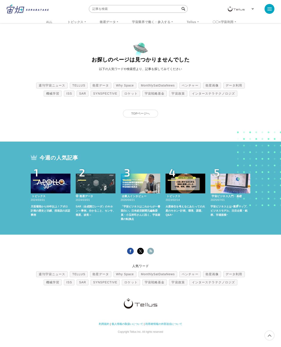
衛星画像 (212, 85)
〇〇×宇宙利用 (223, 22)
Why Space (125, 85)
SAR (82, 93)
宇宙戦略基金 (155, 93)
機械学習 (52, 93)
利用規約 (104, 323)
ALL (49, 22)
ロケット (130, 93)
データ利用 (234, 85)
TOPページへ (140, 113)
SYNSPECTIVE (105, 93)
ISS (69, 93)
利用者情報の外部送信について (163, 323)
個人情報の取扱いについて (127, 323)
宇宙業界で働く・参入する (151, 22)
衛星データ (108, 22)
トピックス (75, 22)
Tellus (191, 22)
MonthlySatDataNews (158, 85)
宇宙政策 (178, 93)
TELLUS (78, 85)
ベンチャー (190, 85)
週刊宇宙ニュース (52, 85)
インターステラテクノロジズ (213, 93)
